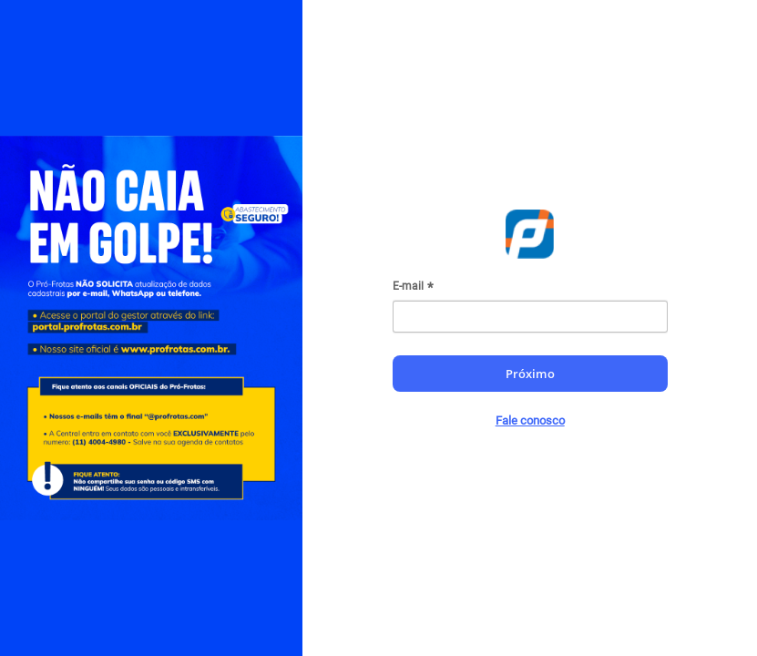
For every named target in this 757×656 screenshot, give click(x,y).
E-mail (408, 286)
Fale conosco (530, 420)
